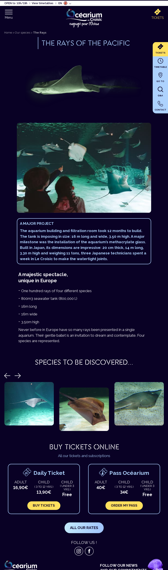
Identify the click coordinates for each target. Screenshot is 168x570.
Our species (22, 32)
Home (8, 32)
